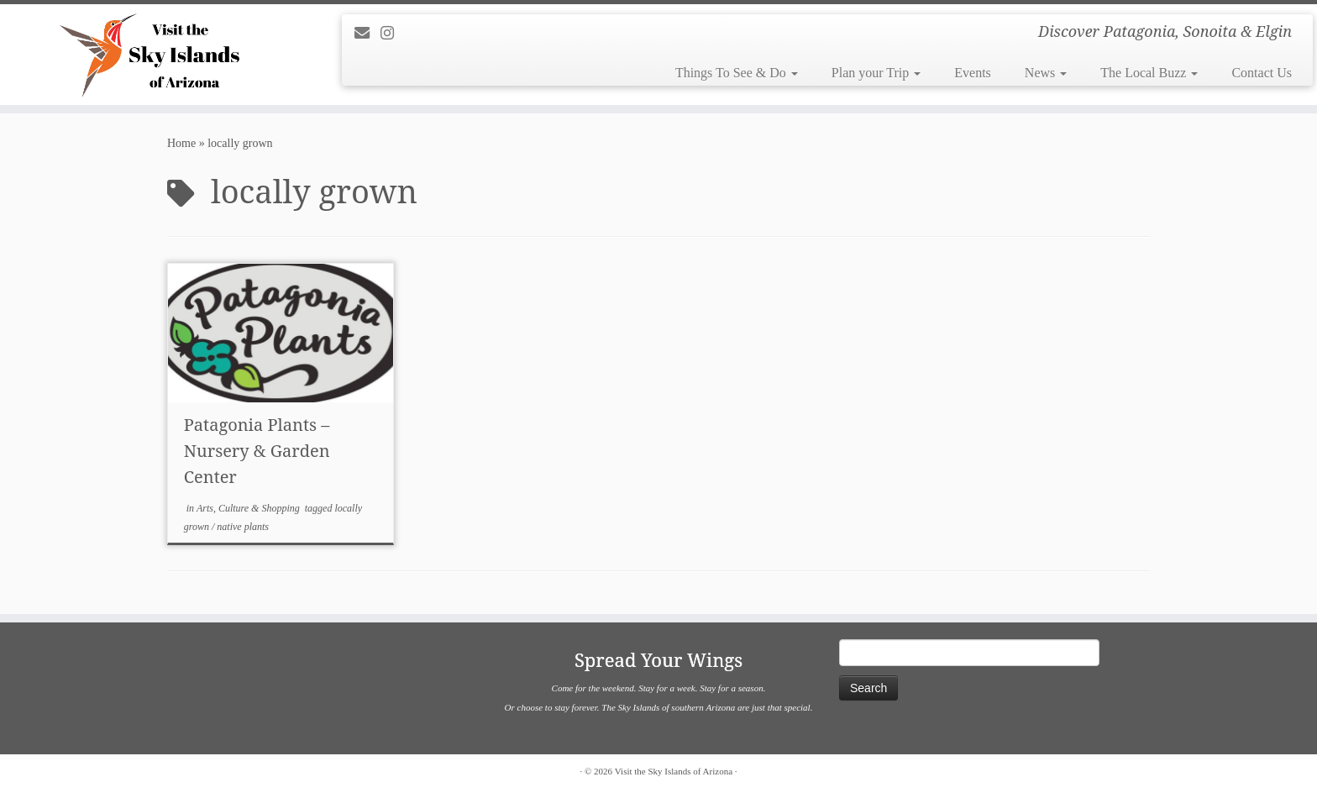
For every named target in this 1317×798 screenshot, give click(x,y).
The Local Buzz (1149, 73)
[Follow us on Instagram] (392, 33)
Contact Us (1261, 73)
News (1046, 73)
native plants (243, 527)
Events (972, 73)
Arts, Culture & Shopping (249, 508)
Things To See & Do (736, 73)
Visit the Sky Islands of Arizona (673, 771)
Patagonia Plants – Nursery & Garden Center (257, 450)
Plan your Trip (876, 73)
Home (181, 143)
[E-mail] (367, 33)
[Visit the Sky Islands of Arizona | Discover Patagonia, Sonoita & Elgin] (152, 55)
